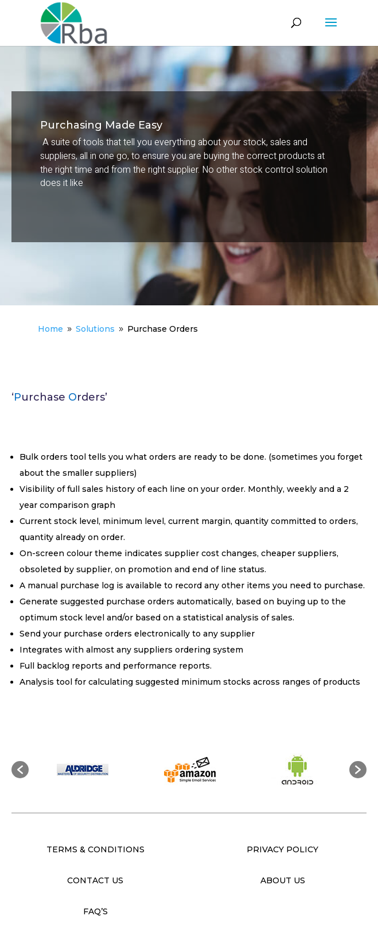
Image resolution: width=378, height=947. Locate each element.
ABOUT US (282, 880)
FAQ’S (95, 911)
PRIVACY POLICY (282, 849)
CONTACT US (95, 880)
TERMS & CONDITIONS (95, 849)
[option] (82, 769)
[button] (20, 769)
